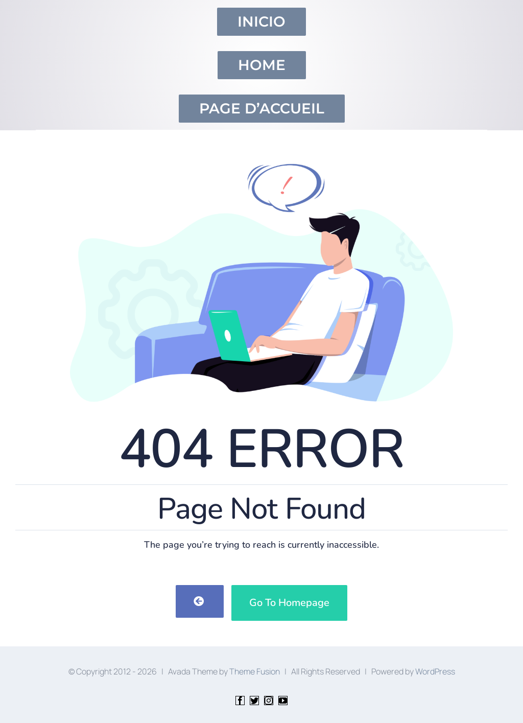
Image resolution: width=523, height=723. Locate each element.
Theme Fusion (254, 671)
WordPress (435, 671)
